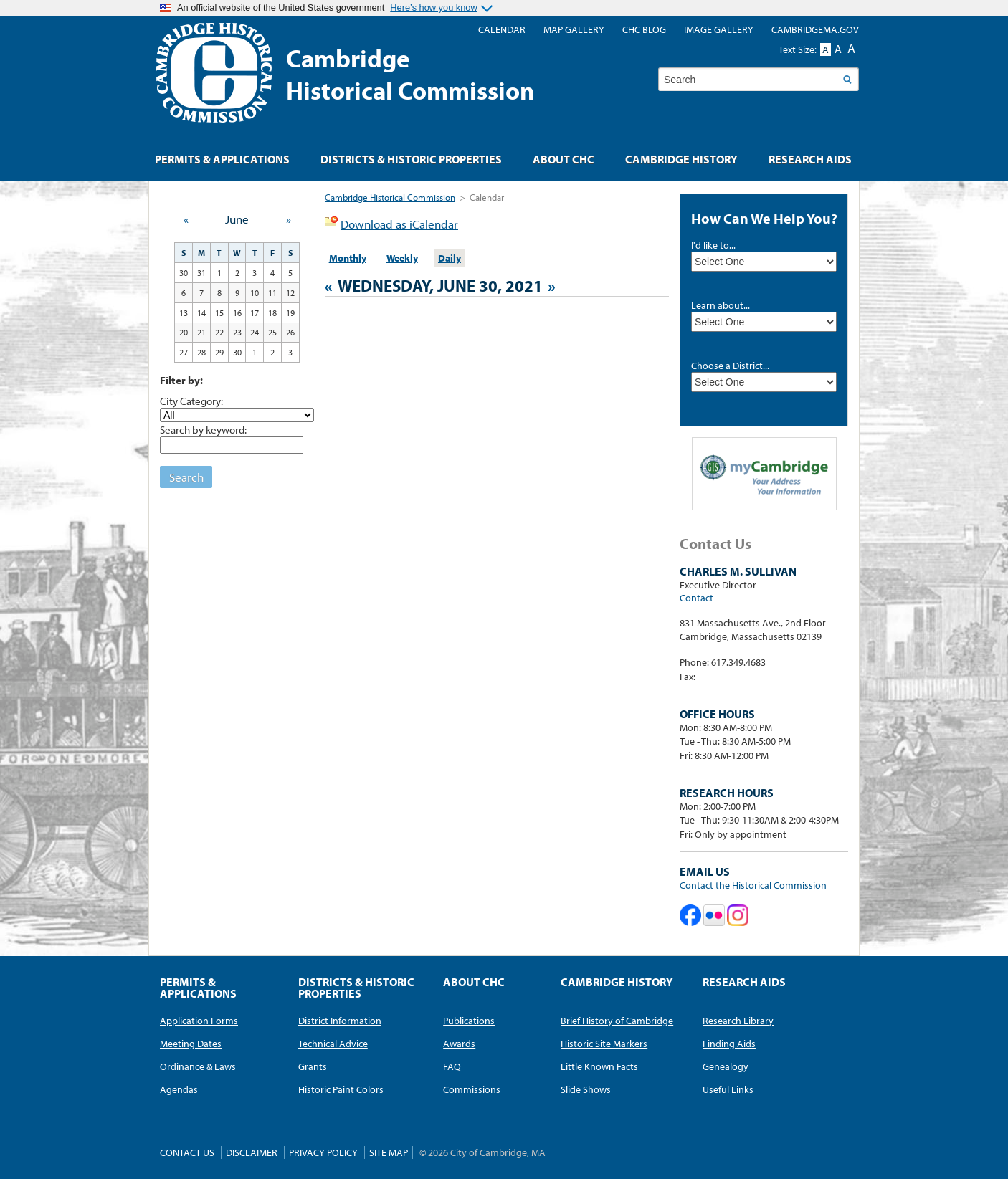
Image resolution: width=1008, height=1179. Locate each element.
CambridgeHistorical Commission (410, 74)
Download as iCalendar (399, 223)
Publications (469, 1020)
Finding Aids (729, 1043)
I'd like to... (713, 245)
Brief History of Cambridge (617, 1020)
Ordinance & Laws (198, 1066)
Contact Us (187, 1152)
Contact (696, 597)
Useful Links (728, 1089)
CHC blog (644, 29)
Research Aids (810, 159)
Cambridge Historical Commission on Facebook (690, 915)
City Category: (191, 400)
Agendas (179, 1089)
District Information (339, 1020)
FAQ (452, 1066)
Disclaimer (251, 1152)
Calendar (502, 29)
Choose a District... (730, 365)
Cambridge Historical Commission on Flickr (714, 915)
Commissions (471, 1089)
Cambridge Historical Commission (390, 197)
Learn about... (720, 305)
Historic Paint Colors (341, 1089)
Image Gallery (718, 29)
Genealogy (725, 1066)
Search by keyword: (203, 429)
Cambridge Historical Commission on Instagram (737, 915)
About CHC (563, 159)
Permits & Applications (222, 159)
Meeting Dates (191, 1043)
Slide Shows (586, 1089)
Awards (459, 1043)
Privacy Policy (323, 1152)
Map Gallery (573, 29)
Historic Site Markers (604, 1043)
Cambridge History (681, 159)
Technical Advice (333, 1043)
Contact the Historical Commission (753, 885)
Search (186, 477)
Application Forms (199, 1020)
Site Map (388, 1152)
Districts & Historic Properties (411, 159)
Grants (312, 1066)
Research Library (738, 1020)
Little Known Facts (599, 1066)
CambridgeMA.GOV (815, 29)
